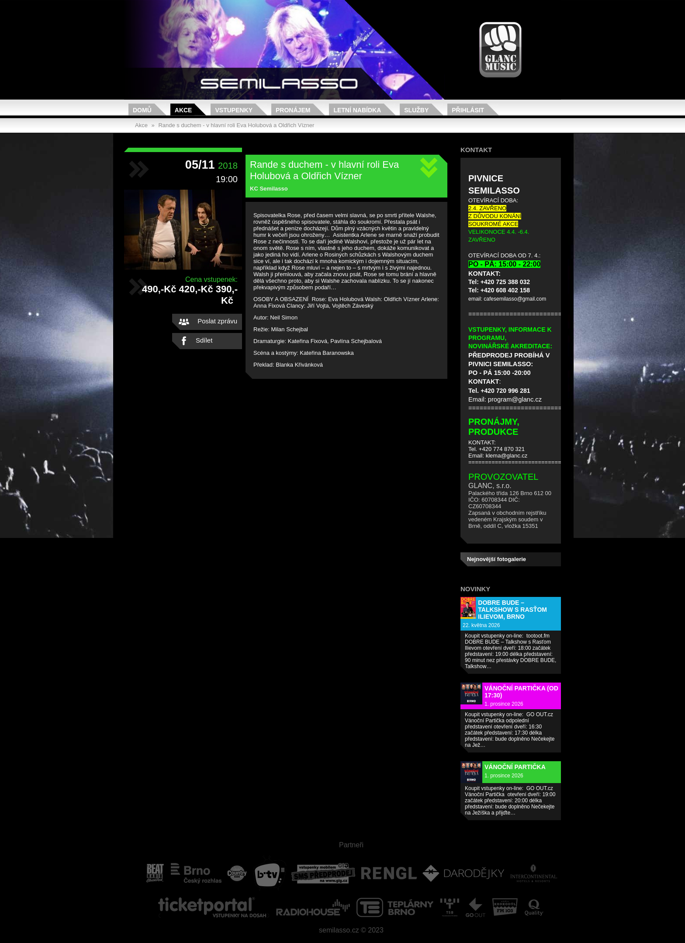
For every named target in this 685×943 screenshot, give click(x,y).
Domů (142, 110)
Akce (183, 110)
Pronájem (293, 110)
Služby (416, 110)
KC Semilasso (269, 188)
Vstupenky (234, 110)
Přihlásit (468, 110)
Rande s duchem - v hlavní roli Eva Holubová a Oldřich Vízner (236, 125)
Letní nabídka (357, 110)
